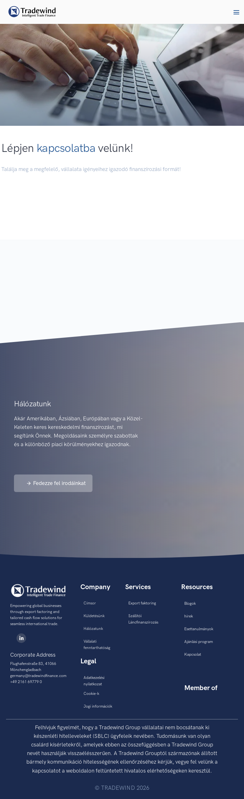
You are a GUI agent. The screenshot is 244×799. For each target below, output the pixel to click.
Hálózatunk (93, 628)
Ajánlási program (198, 641)
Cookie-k (91, 693)
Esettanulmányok (198, 629)
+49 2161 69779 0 (26, 682)
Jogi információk (98, 706)
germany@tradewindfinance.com (38, 676)
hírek (188, 616)
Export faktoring (142, 603)
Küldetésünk (94, 616)
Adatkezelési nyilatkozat (94, 680)
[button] (236, 12)
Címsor (90, 603)
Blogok (190, 603)
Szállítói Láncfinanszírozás (143, 619)
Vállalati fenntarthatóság (97, 644)
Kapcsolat (192, 654)
